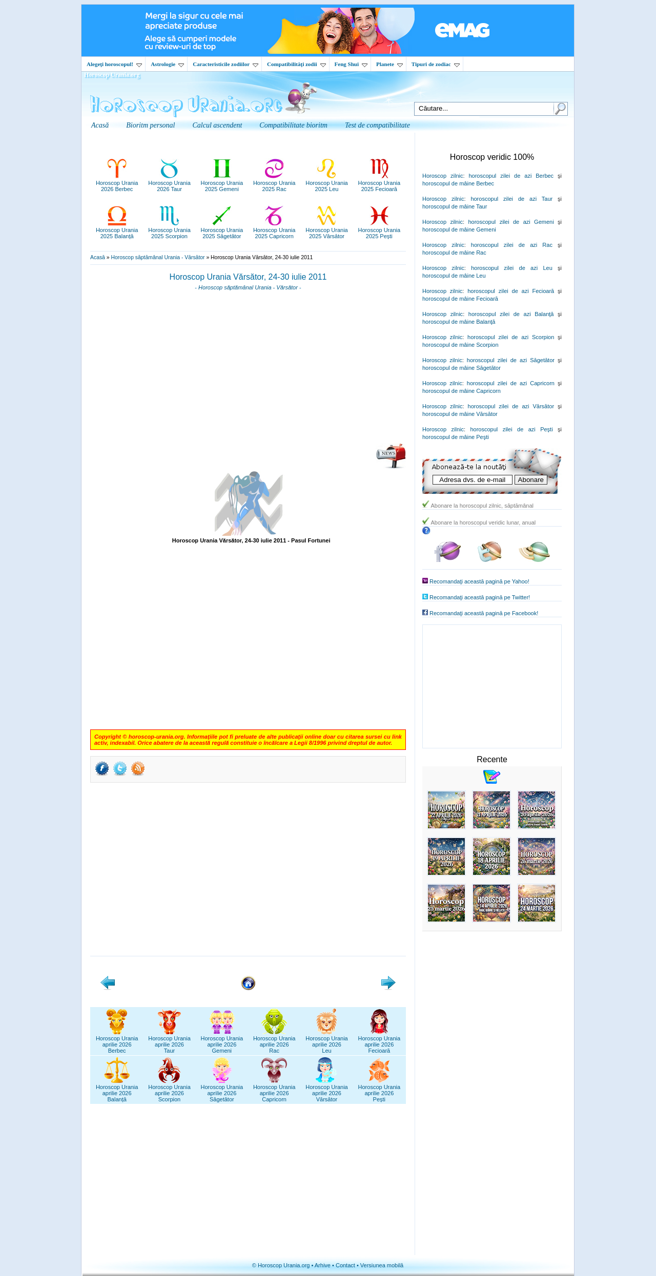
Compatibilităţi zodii (296, 64)
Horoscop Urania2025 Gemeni (222, 183)
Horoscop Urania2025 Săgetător (222, 230)
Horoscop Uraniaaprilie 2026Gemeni (222, 1041)
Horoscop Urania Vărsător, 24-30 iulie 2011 (248, 277)
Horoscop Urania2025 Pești (379, 230)
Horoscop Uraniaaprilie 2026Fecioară (379, 1041)
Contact (345, 1265)
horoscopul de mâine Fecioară (460, 299)
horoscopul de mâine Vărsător (460, 414)
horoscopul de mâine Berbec (458, 183)
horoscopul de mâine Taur (454, 206)
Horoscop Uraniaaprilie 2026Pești (379, 1090)
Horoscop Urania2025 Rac (274, 183)
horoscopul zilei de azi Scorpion (510, 337)
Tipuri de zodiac (436, 64)
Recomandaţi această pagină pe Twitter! (479, 597)
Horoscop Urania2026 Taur (169, 183)
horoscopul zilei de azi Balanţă (511, 314)
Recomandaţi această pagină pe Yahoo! (479, 581)
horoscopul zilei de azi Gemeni (511, 222)
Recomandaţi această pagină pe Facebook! (483, 613)
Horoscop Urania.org (111, 74)
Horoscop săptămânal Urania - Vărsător (157, 257)
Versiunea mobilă (381, 1265)
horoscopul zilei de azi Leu (511, 268)
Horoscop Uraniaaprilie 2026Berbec (117, 1041)
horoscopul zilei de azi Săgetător (511, 360)
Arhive (323, 1265)
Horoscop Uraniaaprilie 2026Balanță (117, 1090)
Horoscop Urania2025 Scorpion (169, 230)
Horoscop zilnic (442, 176)
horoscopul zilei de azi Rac (511, 245)
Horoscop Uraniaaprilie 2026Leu (326, 1041)
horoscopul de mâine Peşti (455, 437)
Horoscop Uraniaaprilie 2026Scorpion (169, 1090)
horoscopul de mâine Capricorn (461, 391)
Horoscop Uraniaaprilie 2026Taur (169, 1041)
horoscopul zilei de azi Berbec (511, 176)
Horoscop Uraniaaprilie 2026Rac (274, 1041)
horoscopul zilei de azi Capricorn (511, 383)
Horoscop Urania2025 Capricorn (274, 230)
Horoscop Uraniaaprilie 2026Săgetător (222, 1090)
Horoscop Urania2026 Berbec (117, 183)
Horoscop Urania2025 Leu (326, 183)
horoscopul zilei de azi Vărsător (511, 406)
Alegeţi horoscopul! (114, 64)
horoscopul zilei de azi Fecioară (510, 291)
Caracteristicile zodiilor (225, 64)
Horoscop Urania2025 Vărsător (326, 230)
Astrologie (167, 64)
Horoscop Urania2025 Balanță (117, 230)
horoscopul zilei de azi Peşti (511, 429)
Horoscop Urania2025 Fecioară (379, 183)
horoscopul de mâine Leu (454, 276)
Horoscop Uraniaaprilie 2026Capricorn (274, 1090)
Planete (389, 64)
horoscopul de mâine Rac (454, 252)
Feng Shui (351, 64)
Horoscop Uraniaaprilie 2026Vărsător (326, 1090)
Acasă (97, 257)
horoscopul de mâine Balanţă (458, 322)
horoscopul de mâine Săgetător (461, 368)
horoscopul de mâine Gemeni (459, 229)
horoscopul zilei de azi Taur (511, 199)
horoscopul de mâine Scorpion (460, 345)
